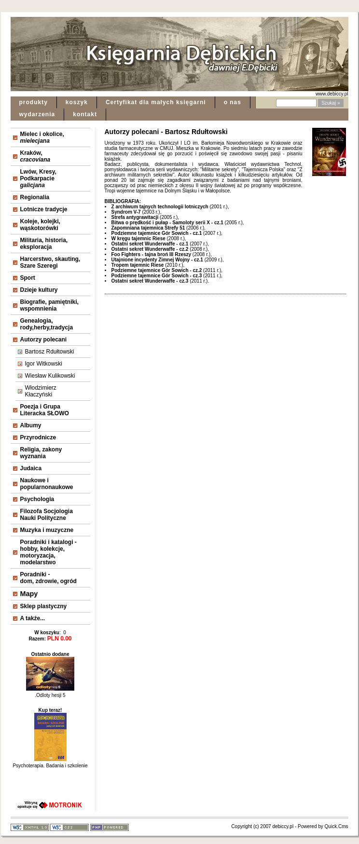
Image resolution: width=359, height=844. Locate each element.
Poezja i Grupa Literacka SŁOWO (44, 410)
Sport (27, 277)
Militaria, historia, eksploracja (44, 243)
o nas (232, 102)
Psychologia (37, 499)
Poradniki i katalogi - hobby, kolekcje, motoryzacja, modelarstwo (48, 552)
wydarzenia (37, 114)
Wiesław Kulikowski (50, 375)
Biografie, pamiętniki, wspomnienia (49, 305)
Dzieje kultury (39, 289)
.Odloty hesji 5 (50, 692)
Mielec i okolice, (42, 137)
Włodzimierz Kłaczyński (40, 391)
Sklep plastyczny (43, 606)
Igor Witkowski (43, 363)
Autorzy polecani (43, 339)
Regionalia (35, 197)
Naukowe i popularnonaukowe (46, 483)
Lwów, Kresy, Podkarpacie (38, 178)
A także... (32, 618)
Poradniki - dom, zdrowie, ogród (48, 578)
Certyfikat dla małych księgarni (156, 102)
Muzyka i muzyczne (47, 530)
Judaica (31, 468)
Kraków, (35, 156)
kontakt (85, 114)
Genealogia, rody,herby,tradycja (46, 324)
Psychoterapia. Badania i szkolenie (50, 763)
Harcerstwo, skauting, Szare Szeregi (50, 262)
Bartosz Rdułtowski (49, 351)
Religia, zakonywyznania (41, 453)
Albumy (30, 425)
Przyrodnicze (38, 437)
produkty (33, 102)
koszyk (77, 102)
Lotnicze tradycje (44, 209)
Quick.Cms (336, 826)
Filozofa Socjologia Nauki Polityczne (46, 514)
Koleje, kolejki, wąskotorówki (40, 224)
